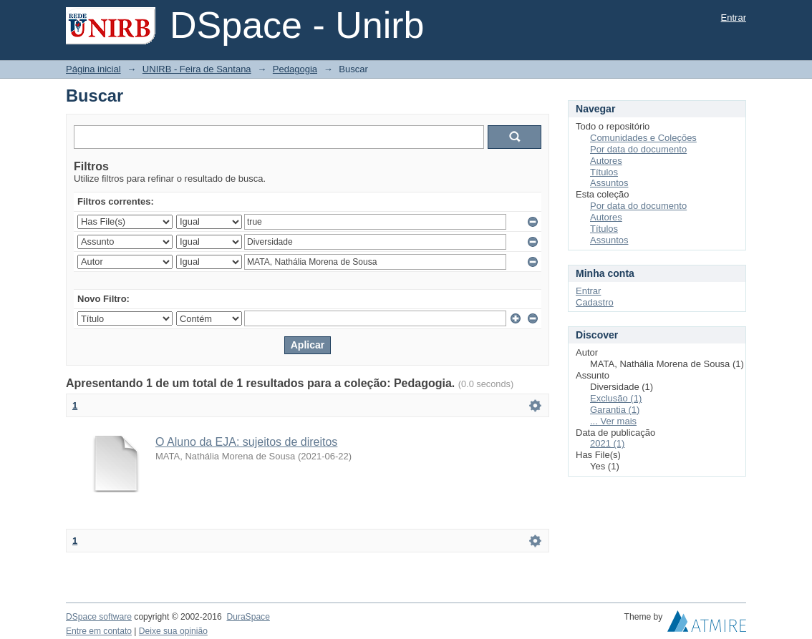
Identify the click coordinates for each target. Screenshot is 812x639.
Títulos (604, 172)
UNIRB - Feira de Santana (196, 69)
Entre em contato (99, 631)
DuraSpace (247, 617)
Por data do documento (638, 149)
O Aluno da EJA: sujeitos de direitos (246, 442)
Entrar (733, 17)
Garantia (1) (614, 409)
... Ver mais (613, 421)
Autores (606, 160)
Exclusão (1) (616, 398)
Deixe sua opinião (173, 631)
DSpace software (99, 617)
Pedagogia (295, 69)
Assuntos (609, 182)
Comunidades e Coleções (643, 137)
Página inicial (93, 69)
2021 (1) (607, 443)
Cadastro (595, 302)
